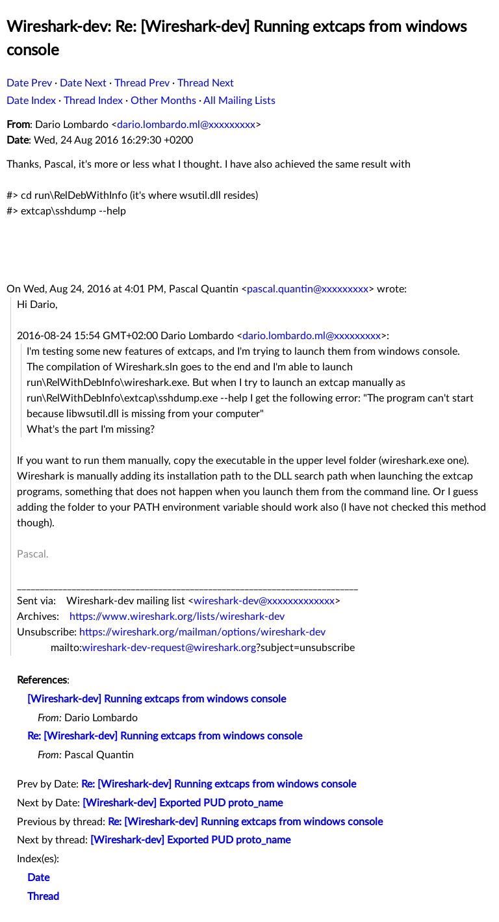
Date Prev (29, 83)
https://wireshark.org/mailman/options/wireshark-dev (202, 632)
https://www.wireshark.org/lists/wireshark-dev (177, 616)
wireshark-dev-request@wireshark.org (169, 648)
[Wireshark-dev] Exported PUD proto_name (183, 803)
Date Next (83, 83)
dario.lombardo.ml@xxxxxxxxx (186, 125)
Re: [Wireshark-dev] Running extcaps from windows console (164, 736)
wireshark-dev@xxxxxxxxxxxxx (264, 601)
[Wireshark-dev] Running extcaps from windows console (156, 699)
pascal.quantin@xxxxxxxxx (307, 289)
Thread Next (205, 83)
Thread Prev (142, 83)
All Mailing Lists (239, 101)
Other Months (163, 101)
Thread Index (93, 101)
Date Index (31, 101)
